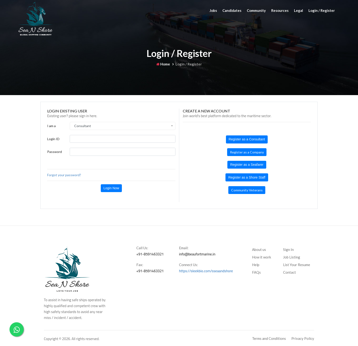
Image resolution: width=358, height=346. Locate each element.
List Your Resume (296, 265)
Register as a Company (247, 152)
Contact (289, 272)
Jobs (213, 10)
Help (255, 265)
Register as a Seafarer (246, 164)
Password (54, 152)
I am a (51, 126)
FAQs (256, 272)
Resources (280, 10)
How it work (261, 257)
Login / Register (321, 10)
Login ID (53, 139)
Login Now (111, 188)
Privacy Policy (302, 338)
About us (259, 249)
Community (256, 10)
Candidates (231, 10)
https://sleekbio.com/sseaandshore (206, 271)
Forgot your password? (64, 175)
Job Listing (291, 257)
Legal (298, 10)
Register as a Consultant (247, 139)
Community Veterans (247, 190)
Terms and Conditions (269, 338)
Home (163, 64)
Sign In (288, 249)
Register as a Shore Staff (246, 177)
